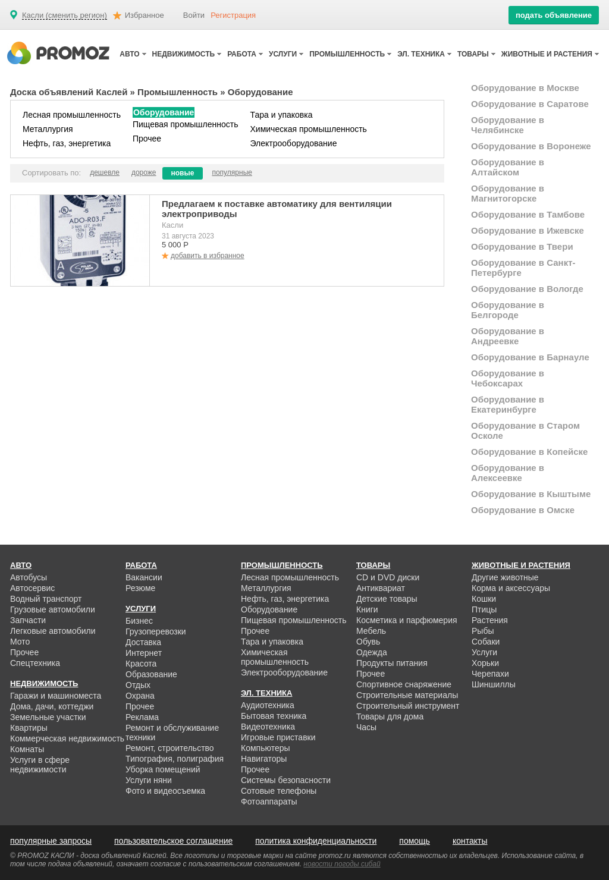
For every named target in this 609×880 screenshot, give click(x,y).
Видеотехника (268, 726)
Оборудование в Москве (525, 88)
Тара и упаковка (281, 115)
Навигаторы (264, 758)
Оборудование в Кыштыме (531, 494)
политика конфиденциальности (315, 841)
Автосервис (32, 588)
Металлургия (48, 129)
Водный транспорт (45, 599)
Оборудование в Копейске (529, 452)
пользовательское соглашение (173, 841)
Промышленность (177, 92)
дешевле (105, 172)
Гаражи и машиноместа (55, 695)
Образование (151, 674)
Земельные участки (48, 717)
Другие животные (505, 577)
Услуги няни (148, 780)
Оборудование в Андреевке (507, 336)
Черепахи (490, 673)
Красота (140, 663)
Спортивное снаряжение (403, 684)
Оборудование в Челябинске (507, 125)
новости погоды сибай (341, 864)
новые (182, 173)
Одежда (371, 652)
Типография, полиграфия (174, 758)
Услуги (484, 652)
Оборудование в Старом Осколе (525, 430)
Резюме (140, 588)
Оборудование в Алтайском (507, 167)
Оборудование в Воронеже (531, 146)
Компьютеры (265, 748)
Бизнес (139, 621)
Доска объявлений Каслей (68, 92)
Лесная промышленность (72, 115)
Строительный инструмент (407, 706)
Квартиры (29, 728)
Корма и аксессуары (511, 588)
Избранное (144, 15)
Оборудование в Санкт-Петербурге (523, 267)
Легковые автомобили (53, 631)
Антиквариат (380, 588)
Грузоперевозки (155, 631)
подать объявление (554, 15)
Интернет (143, 653)
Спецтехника (35, 663)
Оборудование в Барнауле (530, 357)
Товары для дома (389, 716)
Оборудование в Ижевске (527, 230)
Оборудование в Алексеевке (507, 473)
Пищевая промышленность (185, 124)
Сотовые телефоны (278, 791)
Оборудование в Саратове (530, 104)
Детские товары (386, 599)
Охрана (140, 695)
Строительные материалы (407, 695)
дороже (143, 172)
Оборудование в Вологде (527, 289)
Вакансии (143, 577)
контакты (470, 841)
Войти (194, 15)
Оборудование (163, 112)
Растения (490, 620)
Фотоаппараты (269, 801)
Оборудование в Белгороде (507, 310)
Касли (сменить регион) (64, 15)
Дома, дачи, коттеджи (51, 706)
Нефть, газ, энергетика (67, 143)
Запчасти (28, 620)
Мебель (371, 631)
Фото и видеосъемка (165, 791)
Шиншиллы (494, 684)
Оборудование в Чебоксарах (507, 378)
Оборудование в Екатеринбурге (507, 404)
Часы (366, 727)
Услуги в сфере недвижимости (40, 764)
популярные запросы (51, 841)
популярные (232, 172)
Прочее (147, 138)
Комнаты (27, 749)
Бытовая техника (273, 716)
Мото (20, 641)
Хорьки (485, 663)
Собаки (486, 641)
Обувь (368, 641)
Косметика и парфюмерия (406, 620)
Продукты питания (392, 663)
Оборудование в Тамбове (528, 214)
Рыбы (483, 631)
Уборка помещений (162, 769)
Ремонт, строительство (169, 748)
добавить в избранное (207, 255)
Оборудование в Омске (523, 510)
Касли (172, 225)
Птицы (484, 609)
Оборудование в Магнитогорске (507, 193)
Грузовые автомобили (52, 609)
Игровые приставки (278, 737)
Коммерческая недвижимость (67, 738)
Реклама (142, 717)
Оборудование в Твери (522, 246)
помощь (414, 841)
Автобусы (28, 577)
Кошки (484, 599)
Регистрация (233, 15)
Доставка (143, 642)
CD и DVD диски (387, 577)
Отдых (137, 685)
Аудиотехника (267, 705)
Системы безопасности (286, 780)
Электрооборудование (293, 143)
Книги (367, 609)
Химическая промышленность (308, 129)
